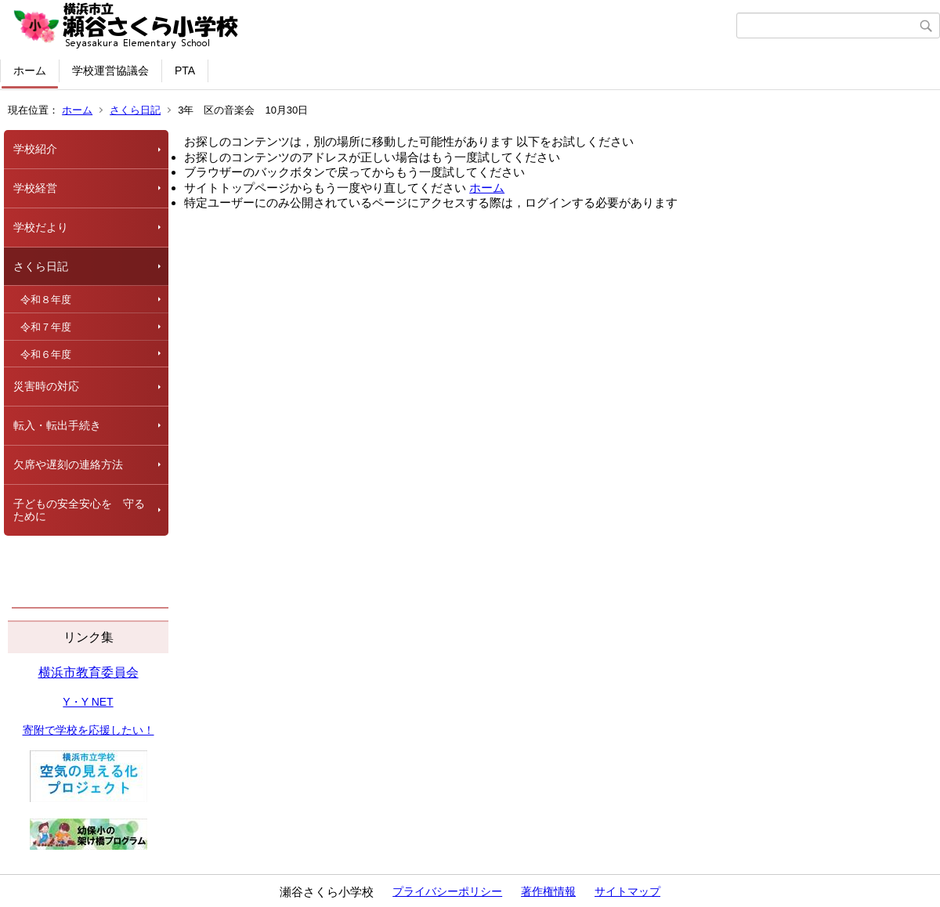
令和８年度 (45, 299)
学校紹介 (35, 149)
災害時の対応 (46, 386)
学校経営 (35, 188)
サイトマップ (627, 891)
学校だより (40, 227)
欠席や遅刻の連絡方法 (68, 464)
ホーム (29, 70)
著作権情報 (548, 891)
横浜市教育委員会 (88, 672)
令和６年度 (45, 354)
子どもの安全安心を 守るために (79, 510)
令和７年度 (45, 327)
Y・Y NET (88, 702)
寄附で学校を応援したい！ (88, 730)
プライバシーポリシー (447, 891)
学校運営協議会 (110, 70)
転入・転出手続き (57, 425)
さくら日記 (135, 110)
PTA (185, 70)
